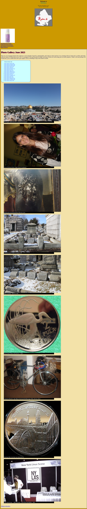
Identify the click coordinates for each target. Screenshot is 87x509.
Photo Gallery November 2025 (9, 79)
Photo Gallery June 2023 (8, 74)
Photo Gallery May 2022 (8, 69)
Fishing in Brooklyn (5, 506)
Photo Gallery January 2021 (9, 66)
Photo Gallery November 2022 (9, 72)
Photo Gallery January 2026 (9, 80)
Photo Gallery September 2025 (9, 78)
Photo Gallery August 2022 (9, 70)
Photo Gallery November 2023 (9, 75)
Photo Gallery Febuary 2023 (9, 73)
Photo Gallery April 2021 (8, 67)
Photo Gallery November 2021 (9, 68)
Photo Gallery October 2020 (9, 63)
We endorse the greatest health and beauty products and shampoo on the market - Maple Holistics (8, 45)
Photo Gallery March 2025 (9, 77)
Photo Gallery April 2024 (8, 76)
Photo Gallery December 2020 (9, 65)
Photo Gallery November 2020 (9, 64)
